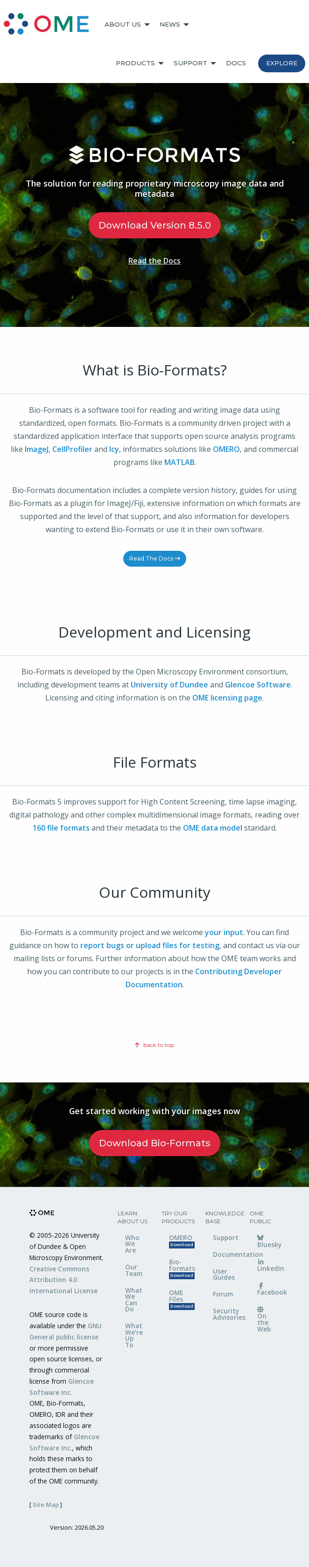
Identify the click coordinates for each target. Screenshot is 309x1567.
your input (224, 932)
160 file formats (61, 828)
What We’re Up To (134, 1335)
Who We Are (132, 1244)
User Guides (224, 1274)
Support (190, 63)
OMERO (226, 449)
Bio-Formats (180, 1268)
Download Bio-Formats (155, 1143)
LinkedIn (268, 1266)
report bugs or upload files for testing (149, 945)
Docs (236, 63)
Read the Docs (154, 261)
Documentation (224, 1254)
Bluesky (268, 1242)
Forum (223, 1294)
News (170, 24)
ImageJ (37, 449)
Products (135, 63)
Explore (281, 63)
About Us (123, 24)
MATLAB (179, 462)
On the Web (264, 1320)
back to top (154, 1044)
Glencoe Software (258, 684)
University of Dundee (169, 684)
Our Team (133, 1270)
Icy (114, 449)
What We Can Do (133, 1300)
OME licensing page (227, 698)
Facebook (268, 1290)
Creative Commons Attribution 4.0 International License (63, 1280)
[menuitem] (50, 24)
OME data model (212, 828)
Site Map (46, 1504)
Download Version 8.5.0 (154, 225)
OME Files (180, 1299)
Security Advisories (224, 1314)
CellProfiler (72, 449)
